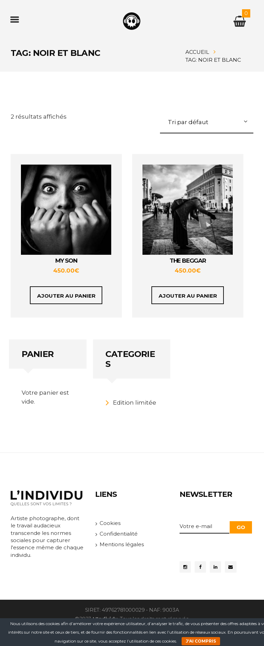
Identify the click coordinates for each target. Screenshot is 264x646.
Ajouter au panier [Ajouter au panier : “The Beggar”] (188, 295)
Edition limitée (134, 402)
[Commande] (206, 123)
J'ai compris (201, 641)
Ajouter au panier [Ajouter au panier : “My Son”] (66, 295)
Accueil (197, 52)
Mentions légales (122, 544)
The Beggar (188, 260)
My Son (66, 260)
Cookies (110, 523)
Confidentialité (119, 533)
